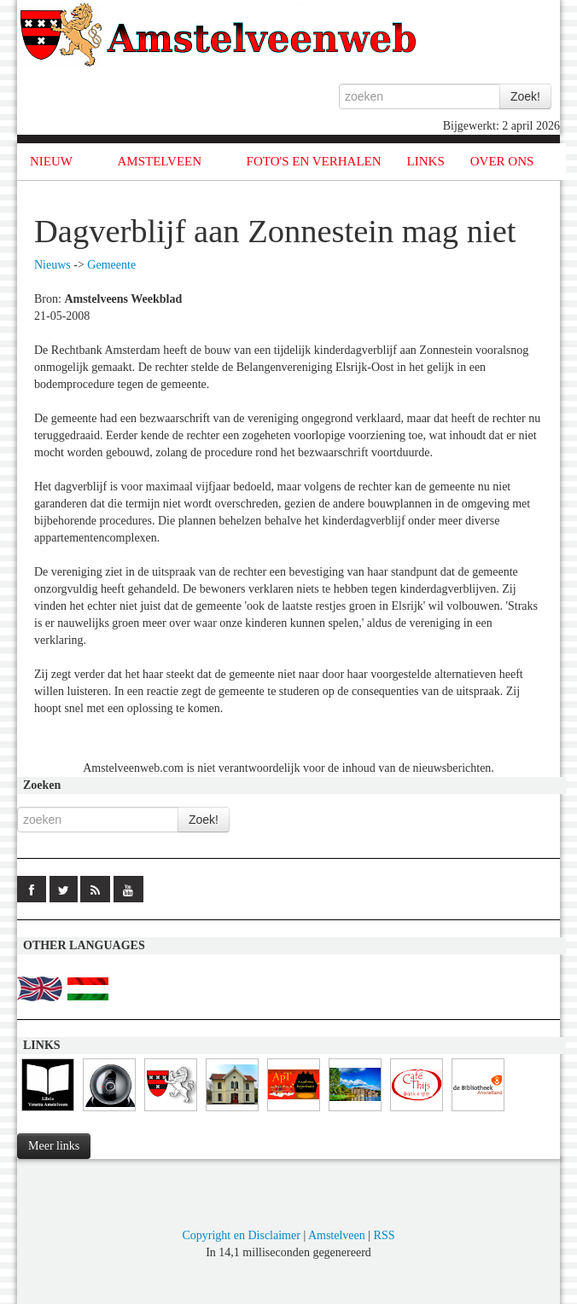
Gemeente (111, 264)
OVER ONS (502, 161)
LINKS (426, 161)
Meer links (53, 1145)
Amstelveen (336, 1235)
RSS (384, 1235)
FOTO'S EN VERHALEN (314, 161)
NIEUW (51, 161)
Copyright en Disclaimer (241, 1235)
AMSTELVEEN (159, 161)
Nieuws (52, 264)
